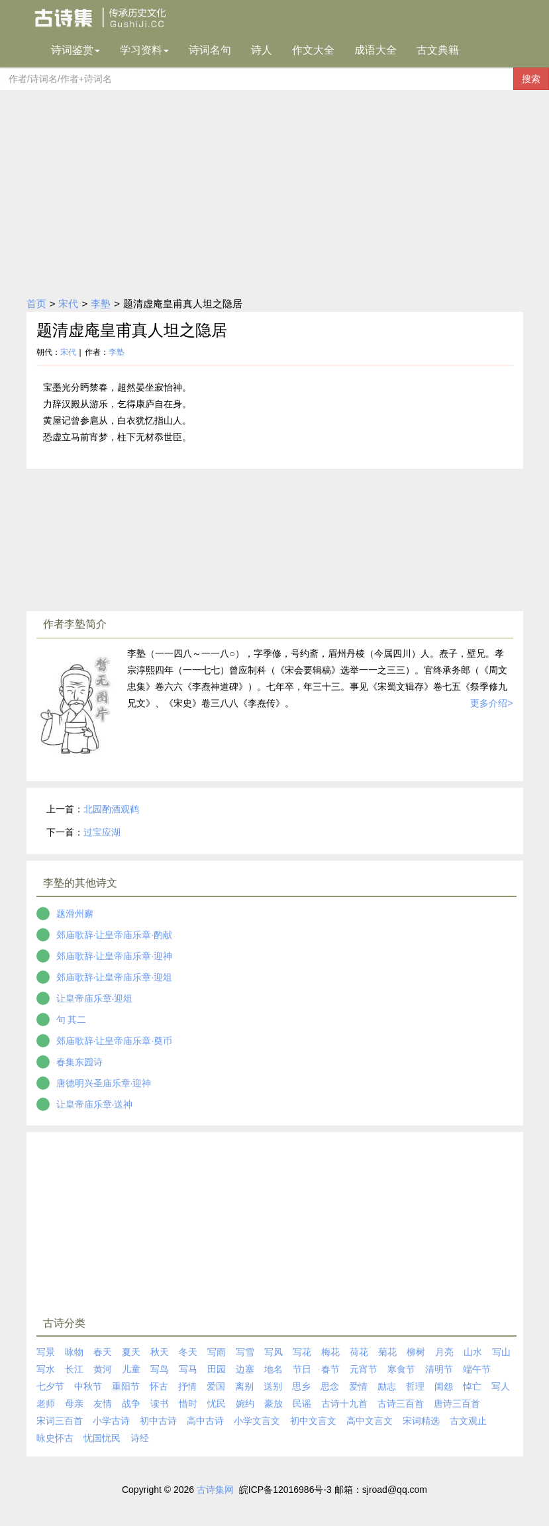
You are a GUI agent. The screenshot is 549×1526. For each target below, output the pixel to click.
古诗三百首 (400, 1403)
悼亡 (472, 1386)
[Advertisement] (274, 189)
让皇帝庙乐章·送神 (94, 1104)
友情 (102, 1403)
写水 (45, 1369)
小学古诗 (111, 1420)
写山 (501, 1352)
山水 (473, 1352)
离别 (244, 1386)
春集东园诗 (79, 1062)
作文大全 (313, 50)
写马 (188, 1369)
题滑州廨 (74, 913)
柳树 (416, 1352)
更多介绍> (491, 703)
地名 (273, 1369)
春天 (102, 1352)
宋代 (68, 303)
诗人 (261, 50)
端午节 (477, 1369)
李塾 (101, 303)
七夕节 (50, 1386)
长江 (74, 1369)
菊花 (387, 1352)
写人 (500, 1386)
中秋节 (88, 1386)
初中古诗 (158, 1420)
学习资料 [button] (144, 50)
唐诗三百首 (457, 1403)
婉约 (245, 1403)
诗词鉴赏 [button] (75, 50)
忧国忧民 (102, 1438)
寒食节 (401, 1369)
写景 (45, 1352)
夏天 (131, 1352)
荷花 (359, 1352)
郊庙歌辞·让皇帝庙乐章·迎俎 (114, 977)
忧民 (216, 1403)
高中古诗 (205, 1420)
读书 (159, 1403)
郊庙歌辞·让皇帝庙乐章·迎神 (114, 956)
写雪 (245, 1352)
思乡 (301, 1386)
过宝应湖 (102, 832)
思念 (330, 1386)
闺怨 (443, 1386)
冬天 (188, 1352)
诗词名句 (210, 50)
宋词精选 (421, 1420)
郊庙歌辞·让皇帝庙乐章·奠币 (114, 1040)
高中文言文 (369, 1420)
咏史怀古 (55, 1438)
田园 (216, 1369)
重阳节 (126, 1386)
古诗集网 (215, 1489)
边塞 (245, 1369)
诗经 (139, 1438)
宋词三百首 (59, 1420)
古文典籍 (438, 50)
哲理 (415, 1386)
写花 (302, 1352)
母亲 (74, 1403)
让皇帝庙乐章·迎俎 (94, 998)
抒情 (187, 1386)
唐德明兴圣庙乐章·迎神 (104, 1083)
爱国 (216, 1386)
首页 (36, 303)
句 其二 (71, 1019)
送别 (273, 1386)
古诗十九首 (344, 1403)
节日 (302, 1369)
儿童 (131, 1369)
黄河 (102, 1369)
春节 (330, 1369)
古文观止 (468, 1420)
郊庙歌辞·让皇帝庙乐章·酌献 (114, 935)
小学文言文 (257, 1420)
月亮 (444, 1352)
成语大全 (375, 50)
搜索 (531, 78)
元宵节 (363, 1369)
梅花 (330, 1352)
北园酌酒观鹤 (111, 809)
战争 (131, 1403)
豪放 (273, 1403)
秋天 (159, 1352)
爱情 (358, 1386)
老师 (45, 1403)
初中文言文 (313, 1420)
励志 (386, 1386)
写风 (273, 1352)
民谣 (302, 1403)
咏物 (74, 1352)
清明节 (439, 1369)
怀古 (159, 1386)
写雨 (216, 1352)
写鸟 (159, 1369)
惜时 (188, 1403)
